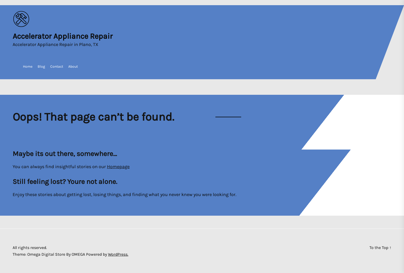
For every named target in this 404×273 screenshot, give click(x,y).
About (73, 66)
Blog (41, 66)
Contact (56, 66)
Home (27, 66)
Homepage (118, 166)
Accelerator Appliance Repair (63, 36)
